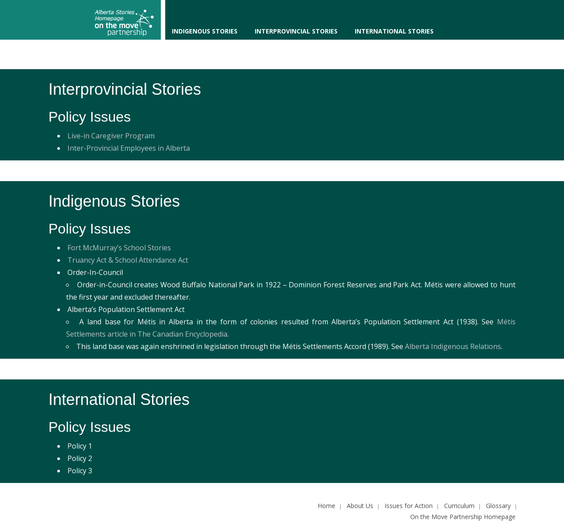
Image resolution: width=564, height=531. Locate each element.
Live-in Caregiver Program (111, 136)
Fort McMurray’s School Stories (119, 248)
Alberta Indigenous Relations (453, 346)
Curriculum (459, 505)
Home (326, 505)
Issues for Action (409, 505)
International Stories (394, 31)
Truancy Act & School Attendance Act (127, 260)
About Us (360, 505)
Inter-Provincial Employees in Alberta (128, 148)
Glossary (498, 505)
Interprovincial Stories (296, 31)
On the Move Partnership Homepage (463, 516)
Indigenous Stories (204, 31)
